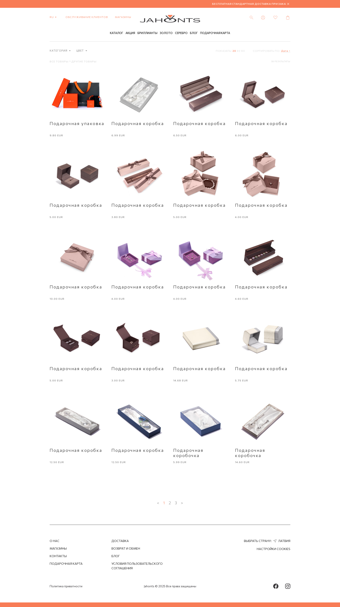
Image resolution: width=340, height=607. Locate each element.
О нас (54, 541)
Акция (130, 33)
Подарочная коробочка (188, 453)
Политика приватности (66, 586)
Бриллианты (147, 33)
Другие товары (83, 61)
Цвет (81, 50)
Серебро (181, 33)
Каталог (116, 33)
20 (234, 50)
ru (54, 16)
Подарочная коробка (137, 123)
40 (238, 50)
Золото (166, 33)
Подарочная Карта (215, 33)
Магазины (123, 16)
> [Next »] (182, 502)
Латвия (281, 541)
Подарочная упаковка (77, 123)
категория (60, 50)
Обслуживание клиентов (86, 16)
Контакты (58, 556)
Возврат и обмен (125, 548)
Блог (194, 33)
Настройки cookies (273, 549)
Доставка (120, 541)
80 (243, 50)
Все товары (59, 61)
